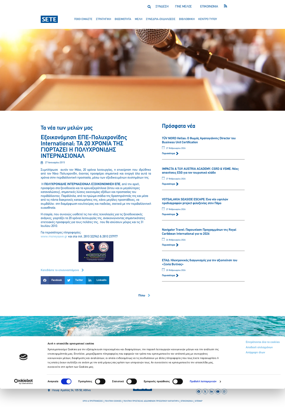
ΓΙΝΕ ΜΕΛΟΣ (183, 6)
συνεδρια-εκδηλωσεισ (160, 19)
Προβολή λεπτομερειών (203, 400)
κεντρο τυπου (207, 19)
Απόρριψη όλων (239, 373)
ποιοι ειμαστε (83, 19)
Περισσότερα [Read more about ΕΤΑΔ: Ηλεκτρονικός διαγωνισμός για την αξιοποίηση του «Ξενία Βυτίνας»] (169, 275)
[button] (149, 7)
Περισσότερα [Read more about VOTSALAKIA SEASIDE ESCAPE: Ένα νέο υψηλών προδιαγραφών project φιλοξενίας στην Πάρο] (169, 214)
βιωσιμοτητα (123, 19)
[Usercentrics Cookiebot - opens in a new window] (23, 401)
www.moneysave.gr (54, 236)
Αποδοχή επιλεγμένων (244, 367)
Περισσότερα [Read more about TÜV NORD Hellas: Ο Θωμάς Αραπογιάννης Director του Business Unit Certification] (169, 153)
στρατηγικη (103, 19)
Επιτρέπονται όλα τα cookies (247, 361)
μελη (138, 19)
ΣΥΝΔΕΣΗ (162, 6)
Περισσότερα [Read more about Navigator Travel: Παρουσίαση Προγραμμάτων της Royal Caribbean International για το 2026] (169, 245)
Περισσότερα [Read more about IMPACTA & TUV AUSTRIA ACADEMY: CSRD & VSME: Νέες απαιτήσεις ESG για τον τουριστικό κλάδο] (169, 184)
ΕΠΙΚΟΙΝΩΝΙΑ (209, 6)
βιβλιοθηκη (187, 19)
